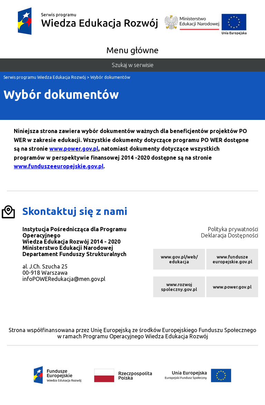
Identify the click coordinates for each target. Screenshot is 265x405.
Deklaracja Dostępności (229, 235)
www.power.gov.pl (73, 148)
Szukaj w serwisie (133, 65)
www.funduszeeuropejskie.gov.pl (59, 166)
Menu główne (132, 50)
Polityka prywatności (233, 229)
